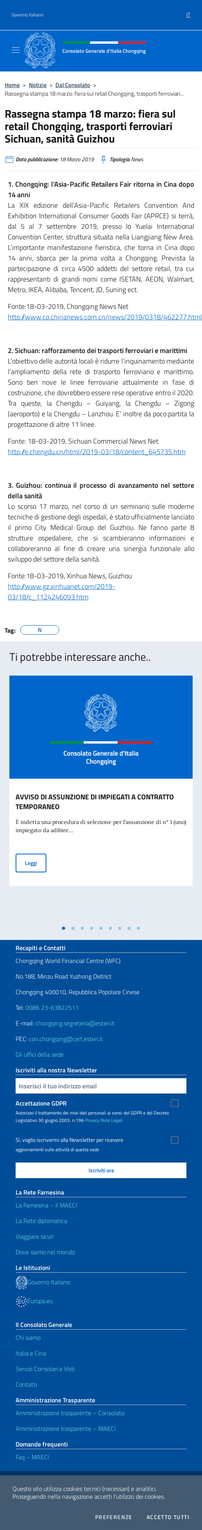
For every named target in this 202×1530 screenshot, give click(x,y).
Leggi (35, 862)
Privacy (92, 1120)
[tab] (63, 928)
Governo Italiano (27, 14)
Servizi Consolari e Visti (45, 1368)
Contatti (26, 1384)
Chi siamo (28, 1337)
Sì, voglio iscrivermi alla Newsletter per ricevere (69, 1140)
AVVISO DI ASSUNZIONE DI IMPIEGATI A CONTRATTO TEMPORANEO (95, 802)
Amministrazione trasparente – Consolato (70, 1413)
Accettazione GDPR (41, 1103)
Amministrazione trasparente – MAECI (66, 1428)
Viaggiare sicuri (34, 1236)
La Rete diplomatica (41, 1220)
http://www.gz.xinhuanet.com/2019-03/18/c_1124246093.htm (61, 591)
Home (12, 84)
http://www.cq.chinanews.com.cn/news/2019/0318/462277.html (105, 317)
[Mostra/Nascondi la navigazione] (15, 50)
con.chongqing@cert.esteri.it (66, 1038)
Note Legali (112, 1120)
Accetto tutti (168, 1517)
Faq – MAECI (32, 1457)
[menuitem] (188, 12)
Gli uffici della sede (40, 1054)
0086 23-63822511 (52, 1007)
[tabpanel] (101, 798)
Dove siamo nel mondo (45, 1252)
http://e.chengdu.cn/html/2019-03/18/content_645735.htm (97, 451)
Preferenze (114, 1517)
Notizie (38, 84)
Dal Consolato (72, 84)
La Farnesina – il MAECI (46, 1205)
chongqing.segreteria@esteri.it (75, 1023)
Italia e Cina (31, 1353)
